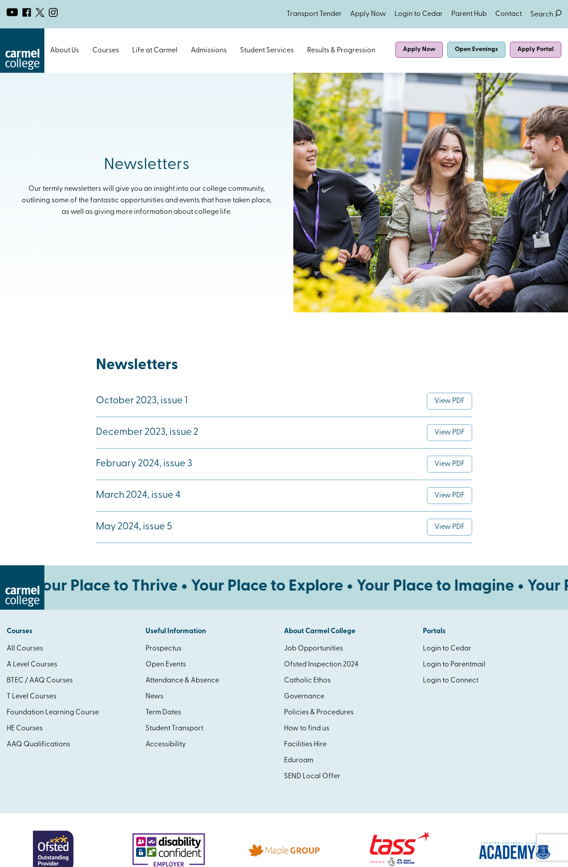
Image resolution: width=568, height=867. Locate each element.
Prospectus (163, 648)
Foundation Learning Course (53, 712)
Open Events (166, 664)
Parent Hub (469, 14)
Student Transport (174, 728)
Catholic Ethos (307, 680)
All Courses (25, 648)
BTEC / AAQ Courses (40, 680)
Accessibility (166, 744)
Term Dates (163, 712)
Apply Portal (535, 49)
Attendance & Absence (182, 680)
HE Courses (25, 728)
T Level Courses (31, 696)
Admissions (209, 50)
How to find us (306, 728)
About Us (64, 50)
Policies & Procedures (319, 712)
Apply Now (368, 14)
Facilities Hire (305, 744)
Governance (304, 696)
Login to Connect (450, 680)
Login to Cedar (418, 14)
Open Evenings (476, 49)
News (154, 696)
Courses (105, 50)
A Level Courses (32, 664)
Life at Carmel (155, 50)
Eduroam (298, 760)
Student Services (267, 50)
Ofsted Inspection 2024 (321, 664)
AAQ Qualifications (38, 744)
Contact (508, 14)
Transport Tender (314, 14)
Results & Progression (341, 50)
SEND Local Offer (312, 776)
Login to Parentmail (454, 664)
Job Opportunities (313, 648)
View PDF (453, 404)
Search (545, 14)
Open (83, 50)
